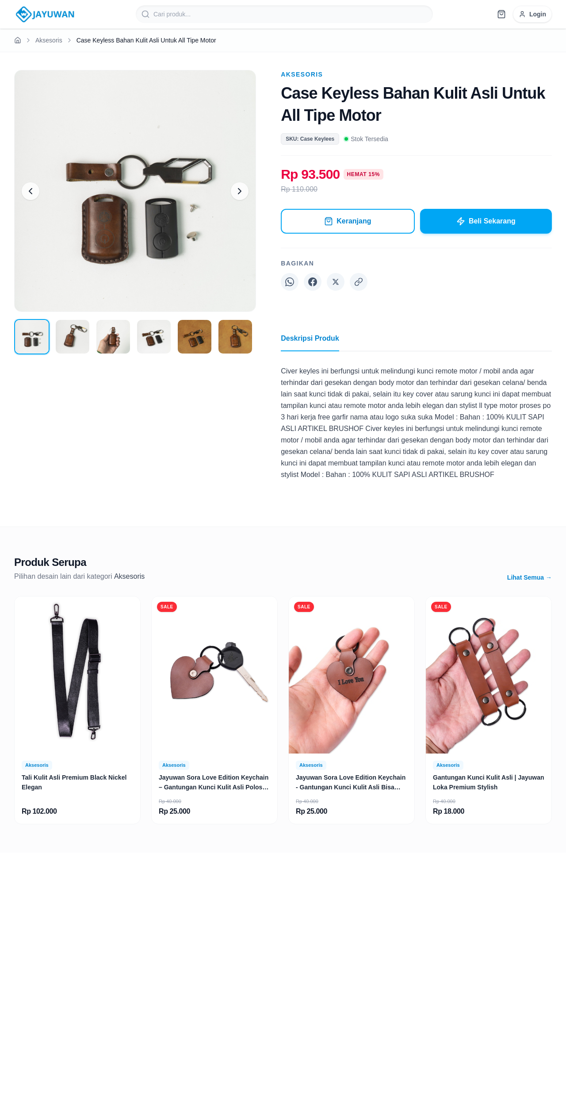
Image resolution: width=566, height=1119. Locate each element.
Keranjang (347, 221)
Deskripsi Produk (310, 343)
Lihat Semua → (529, 577)
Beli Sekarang (486, 221)
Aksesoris (48, 40)
